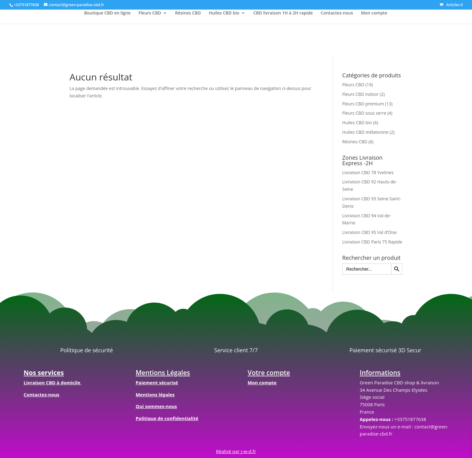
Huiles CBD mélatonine (365, 132)
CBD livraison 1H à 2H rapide (283, 13)
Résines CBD (188, 13)
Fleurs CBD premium (363, 104)
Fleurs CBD (149, 13)
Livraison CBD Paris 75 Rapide (372, 242)
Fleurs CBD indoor (360, 94)
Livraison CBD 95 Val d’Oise (369, 232)
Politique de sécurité (86, 350)
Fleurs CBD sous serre (364, 113)
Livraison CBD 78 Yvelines (367, 172)
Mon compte (374, 13)
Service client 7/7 (236, 350)
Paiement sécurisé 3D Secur (385, 350)
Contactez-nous (337, 13)
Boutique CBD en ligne (107, 13)
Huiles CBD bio (224, 13)
